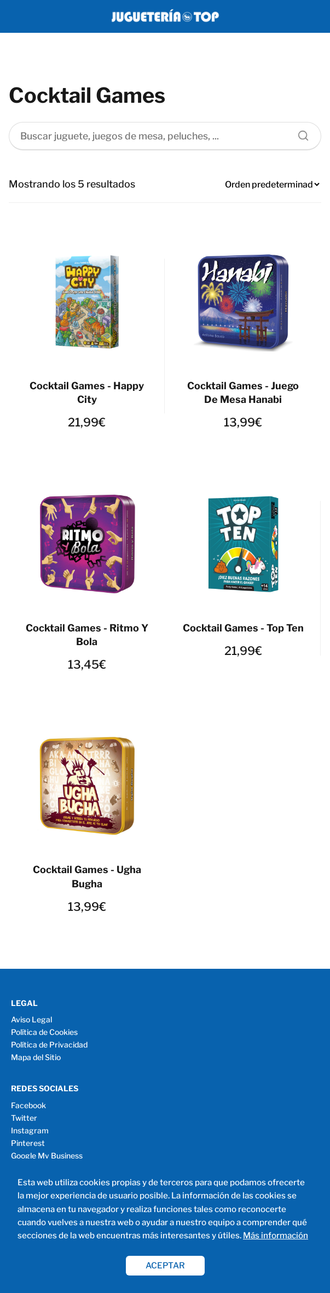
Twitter (24, 1117)
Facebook (28, 1105)
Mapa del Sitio (36, 1057)
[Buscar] (299, 133)
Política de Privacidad (49, 1044)
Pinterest (28, 1143)
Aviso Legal (31, 1019)
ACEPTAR (165, 1265)
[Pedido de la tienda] (272, 184)
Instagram (30, 1130)
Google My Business (47, 1155)
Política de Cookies (44, 1032)
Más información (275, 1235)
